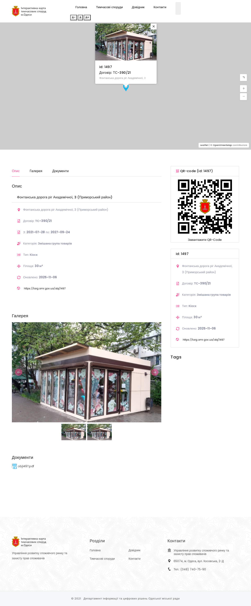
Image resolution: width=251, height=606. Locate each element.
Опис (16, 171)
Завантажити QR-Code (205, 240)
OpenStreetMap (222, 145)
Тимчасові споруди (109, 7)
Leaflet (204, 145)
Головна (81, 7)
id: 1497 (105, 67)
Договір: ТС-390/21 (115, 72)
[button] (243, 77)
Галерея (36, 171)
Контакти (160, 7)
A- (73, 17)
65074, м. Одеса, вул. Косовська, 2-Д (199, 561)
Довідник (138, 7)
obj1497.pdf (23, 466)
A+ (87, 17)
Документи (60, 171)
